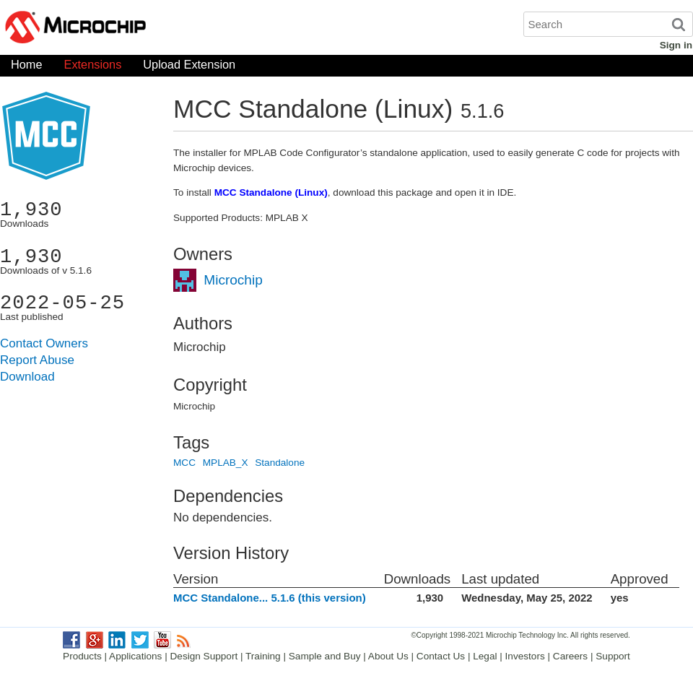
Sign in (676, 45)
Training (263, 656)
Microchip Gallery (144, 29)
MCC (184, 462)
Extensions (93, 67)
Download (27, 377)
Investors (525, 656)
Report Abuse (37, 360)
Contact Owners (44, 343)
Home (27, 67)
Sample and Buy (325, 656)
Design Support (204, 656)
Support (613, 656)
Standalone (280, 462)
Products (82, 656)
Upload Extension (189, 67)
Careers (570, 656)
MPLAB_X (225, 462)
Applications (135, 656)
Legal (485, 656)
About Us (388, 656)
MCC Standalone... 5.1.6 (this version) (269, 598)
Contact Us (441, 656)
